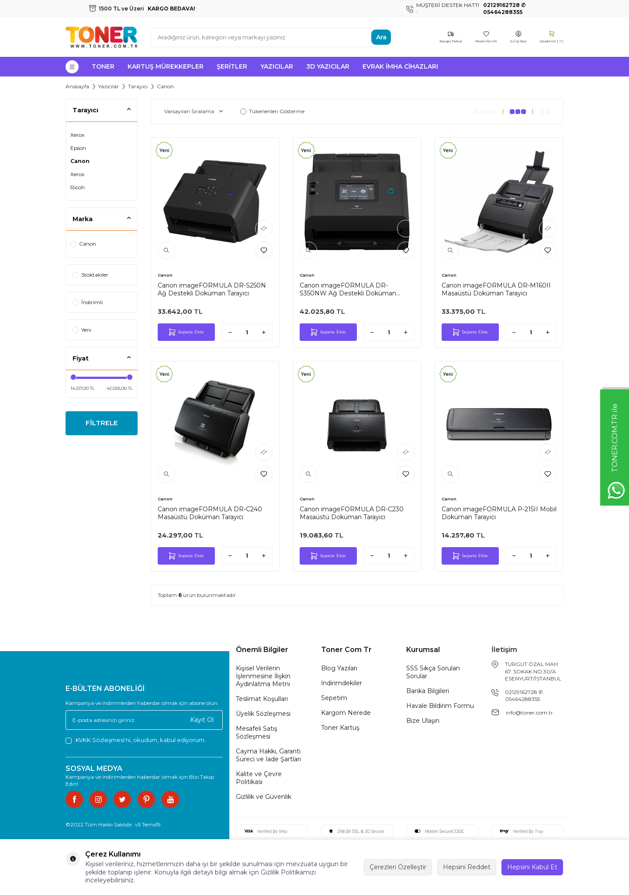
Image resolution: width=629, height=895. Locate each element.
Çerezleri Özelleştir (398, 867)
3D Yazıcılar (327, 66)
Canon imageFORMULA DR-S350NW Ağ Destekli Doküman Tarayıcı (348, 289)
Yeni (82, 329)
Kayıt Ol (202, 720)
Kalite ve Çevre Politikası (259, 778)
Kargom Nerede (346, 713)
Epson (78, 148)
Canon (80, 161)
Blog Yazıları (339, 668)
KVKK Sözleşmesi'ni (103, 739)
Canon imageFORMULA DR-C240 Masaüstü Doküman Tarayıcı (210, 513)
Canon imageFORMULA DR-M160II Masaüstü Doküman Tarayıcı (496, 289)
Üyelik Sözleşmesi (263, 714)
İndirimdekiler (341, 683)
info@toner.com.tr (529, 712)
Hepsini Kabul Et (532, 867)
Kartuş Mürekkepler (166, 66)
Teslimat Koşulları (262, 699)
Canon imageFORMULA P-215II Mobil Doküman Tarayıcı (499, 513)
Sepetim (334, 698)
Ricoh (77, 187)
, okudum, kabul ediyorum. (136, 740)
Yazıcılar (276, 66)
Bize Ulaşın (422, 721)
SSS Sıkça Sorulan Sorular (433, 672)
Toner (103, 66)
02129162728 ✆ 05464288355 (524, 695)
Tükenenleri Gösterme (272, 111)
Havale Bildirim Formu (440, 706)
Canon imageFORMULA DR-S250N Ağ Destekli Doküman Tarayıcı (212, 289)
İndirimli (88, 302)
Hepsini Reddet (467, 867)
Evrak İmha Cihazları (400, 66)
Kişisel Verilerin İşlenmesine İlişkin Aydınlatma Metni (263, 676)
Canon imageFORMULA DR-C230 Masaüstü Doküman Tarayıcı (352, 513)
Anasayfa (77, 86)
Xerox (77, 135)
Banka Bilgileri (427, 691)
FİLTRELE (101, 424)
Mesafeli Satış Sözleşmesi (256, 732)
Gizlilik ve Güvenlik (263, 797)
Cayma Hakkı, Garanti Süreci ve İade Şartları (268, 755)
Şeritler (232, 66)
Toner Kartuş (340, 728)
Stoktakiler (90, 274)
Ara (381, 37)
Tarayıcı (138, 86)
